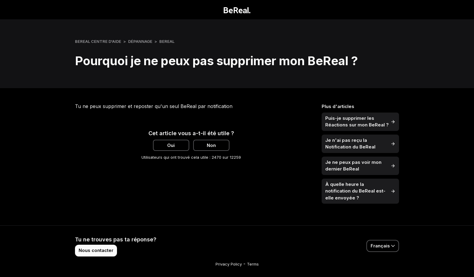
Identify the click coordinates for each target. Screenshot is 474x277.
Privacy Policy (229, 264)
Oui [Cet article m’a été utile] (171, 145)
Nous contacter (96, 250)
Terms (253, 264)
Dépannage (140, 41)
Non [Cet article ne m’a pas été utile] (211, 145)
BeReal (166, 41)
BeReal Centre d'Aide (98, 41)
